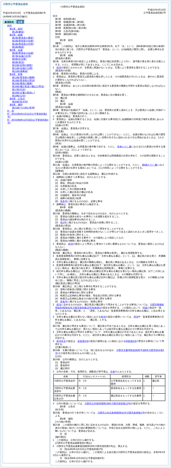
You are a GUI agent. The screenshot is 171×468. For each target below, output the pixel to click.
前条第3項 (82, 341)
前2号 (63, 222)
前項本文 (61, 341)
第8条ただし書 (149, 164)
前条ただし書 (124, 146)
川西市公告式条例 (121, 412)
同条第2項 (131, 341)
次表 (112, 371)
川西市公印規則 (107, 403)
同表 (145, 307)
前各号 (63, 201)
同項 (136, 316)
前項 (58, 67)
